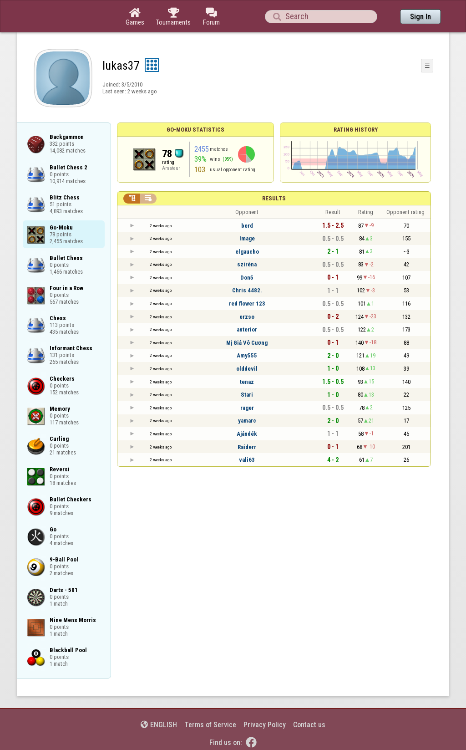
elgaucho (247, 251)
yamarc (247, 420)
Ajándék (247, 433)
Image (247, 238)
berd (247, 225)
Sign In (420, 16)
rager (247, 407)
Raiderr (247, 447)
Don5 (246, 277)
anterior (247, 329)
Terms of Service (210, 724)
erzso (246, 316)
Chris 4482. (247, 290)
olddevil (247, 368)
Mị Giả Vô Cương (247, 342)
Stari (247, 394)
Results (274, 198)
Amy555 (247, 355)
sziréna (247, 264)
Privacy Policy (264, 724)
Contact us (309, 724)
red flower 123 (247, 303)
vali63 (247, 459)
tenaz (247, 381)
